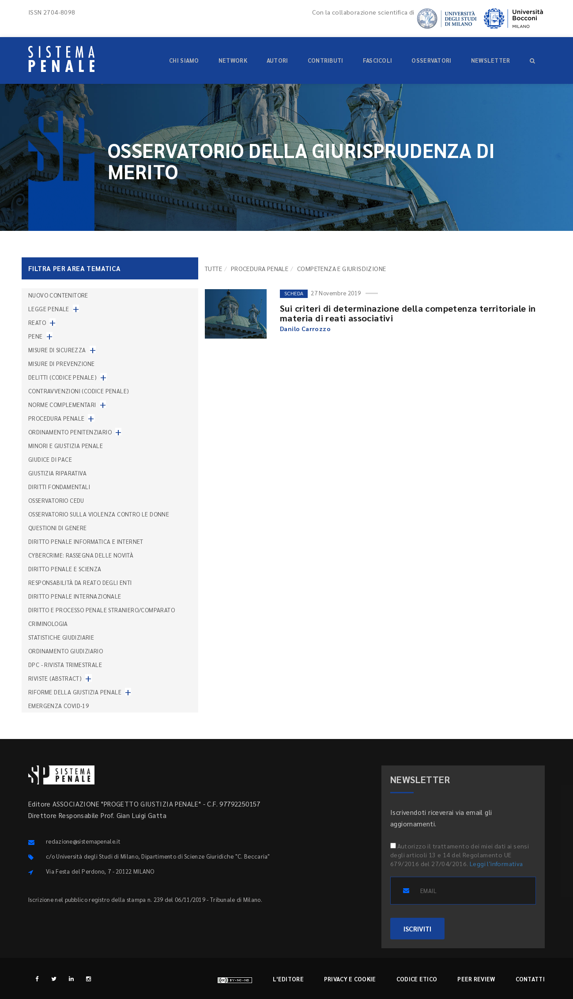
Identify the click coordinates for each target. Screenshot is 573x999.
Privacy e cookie (350, 979)
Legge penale (48, 309)
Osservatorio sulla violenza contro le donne (98, 514)
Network (233, 60)
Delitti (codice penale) (62, 377)
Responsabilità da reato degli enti (80, 582)
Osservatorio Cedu (56, 500)
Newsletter (490, 60)
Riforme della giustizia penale (74, 692)
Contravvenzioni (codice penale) (78, 391)
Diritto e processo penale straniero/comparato (101, 610)
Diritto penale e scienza (65, 569)
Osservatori (431, 60)
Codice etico (416, 979)
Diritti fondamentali (59, 486)
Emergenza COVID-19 (58, 705)
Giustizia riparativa (57, 473)
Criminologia (48, 623)
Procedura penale (259, 268)
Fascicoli (377, 60)
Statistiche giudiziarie (61, 637)
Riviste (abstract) (55, 678)
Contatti (530, 979)
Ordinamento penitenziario (70, 432)
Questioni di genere (57, 528)
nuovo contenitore (58, 295)
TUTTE (213, 268)
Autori (277, 60)
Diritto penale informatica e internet (85, 541)
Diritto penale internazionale (74, 596)
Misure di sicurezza (57, 350)
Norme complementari (62, 404)
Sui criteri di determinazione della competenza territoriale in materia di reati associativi (408, 313)
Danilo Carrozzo (305, 328)
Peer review (476, 979)
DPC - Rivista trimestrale (65, 664)
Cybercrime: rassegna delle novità (80, 555)
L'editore (288, 979)
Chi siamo (184, 60)
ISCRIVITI (417, 928)
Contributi (325, 60)
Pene (35, 336)
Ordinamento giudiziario (65, 651)
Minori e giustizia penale (65, 445)
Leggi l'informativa (496, 863)
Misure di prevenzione (61, 363)
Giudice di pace (50, 459)
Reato (37, 322)
